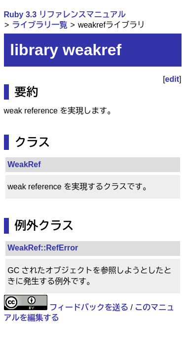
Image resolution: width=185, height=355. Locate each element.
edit (172, 79)
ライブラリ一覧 (39, 25)
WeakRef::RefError (42, 248)
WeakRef (23, 164)
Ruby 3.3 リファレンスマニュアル (65, 14)
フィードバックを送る (88, 307)
